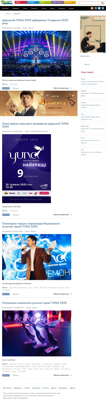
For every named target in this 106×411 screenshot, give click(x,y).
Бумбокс (28, 364)
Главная (7, 13)
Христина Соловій (44, 366)
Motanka (57, 369)
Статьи (25, 8)
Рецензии (34, 8)
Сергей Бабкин (47, 364)
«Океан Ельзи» (7, 369)
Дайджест (16, 8)
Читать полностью (61, 88)
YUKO (35, 287)
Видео (52, 8)
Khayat (14, 371)
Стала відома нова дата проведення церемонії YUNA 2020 (35, 125)
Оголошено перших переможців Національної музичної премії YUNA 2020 (31, 225)
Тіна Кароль (6, 371)
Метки (4, 84)
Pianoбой (12, 364)
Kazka (42, 369)
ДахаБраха (57, 364)
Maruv (67, 287)
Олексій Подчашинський (39, 131)
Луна (30, 287)
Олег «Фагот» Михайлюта (18, 287)
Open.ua (31, 28)
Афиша (71, 8)
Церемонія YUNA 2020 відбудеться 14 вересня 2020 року (35, 21)
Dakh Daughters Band (22, 366)
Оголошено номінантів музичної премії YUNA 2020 (34, 303)
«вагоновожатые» (8, 366)
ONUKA (34, 366)
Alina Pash (43, 287)
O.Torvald (20, 364)
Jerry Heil (17, 369)
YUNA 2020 (16, 13)
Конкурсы (61, 8)
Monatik (61, 287)
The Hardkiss (36, 364)
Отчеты (44, 8)
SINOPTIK (55, 366)
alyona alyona (52, 287)
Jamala (64, 364)
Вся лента (5, 8)
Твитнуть (16, 88)
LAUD (36, 369)
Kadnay (30, 369)
